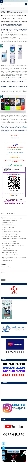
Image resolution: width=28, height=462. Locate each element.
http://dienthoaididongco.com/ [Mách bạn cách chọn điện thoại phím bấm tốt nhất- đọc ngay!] (15, 152)
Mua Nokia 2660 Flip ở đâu (7, 224)
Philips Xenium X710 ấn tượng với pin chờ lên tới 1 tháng (13, 245)
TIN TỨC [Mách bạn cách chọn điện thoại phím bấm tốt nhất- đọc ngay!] (8, 11)
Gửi (3, 280)
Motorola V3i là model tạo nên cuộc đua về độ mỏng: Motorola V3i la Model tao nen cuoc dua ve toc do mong (14, 258)
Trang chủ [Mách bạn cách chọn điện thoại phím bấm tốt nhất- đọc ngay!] (3, 11)
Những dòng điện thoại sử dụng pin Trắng (10, 254)
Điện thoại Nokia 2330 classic (7, 248)
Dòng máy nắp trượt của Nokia (8, 227)
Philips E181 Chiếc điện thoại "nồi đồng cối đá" (11, 236)
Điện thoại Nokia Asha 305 (7, 255)
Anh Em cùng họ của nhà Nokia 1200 (9, 241)
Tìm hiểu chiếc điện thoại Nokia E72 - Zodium (10, 243)
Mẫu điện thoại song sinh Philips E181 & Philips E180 (12, 218)
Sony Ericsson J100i (6, 247)
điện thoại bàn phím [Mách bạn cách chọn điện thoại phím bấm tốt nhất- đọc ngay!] (23, 127)
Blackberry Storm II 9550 (6, 229)
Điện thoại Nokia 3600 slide (7, 260)
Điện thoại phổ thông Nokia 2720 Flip (9, 225)
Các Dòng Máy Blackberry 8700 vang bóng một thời (12, 231)
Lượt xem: (11, 18)
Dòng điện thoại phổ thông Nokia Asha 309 (10, 250)
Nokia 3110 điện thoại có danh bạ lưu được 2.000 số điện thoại (14, 238)
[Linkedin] (10, 213)
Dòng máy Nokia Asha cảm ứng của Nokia (10, 234)
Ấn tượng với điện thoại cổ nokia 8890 (9, 252)
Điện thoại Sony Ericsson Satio (8, 222)
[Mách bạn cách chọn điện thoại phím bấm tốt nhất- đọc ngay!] (5, 213)
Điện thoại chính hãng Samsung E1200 (9, 220)
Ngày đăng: (3, 18)
